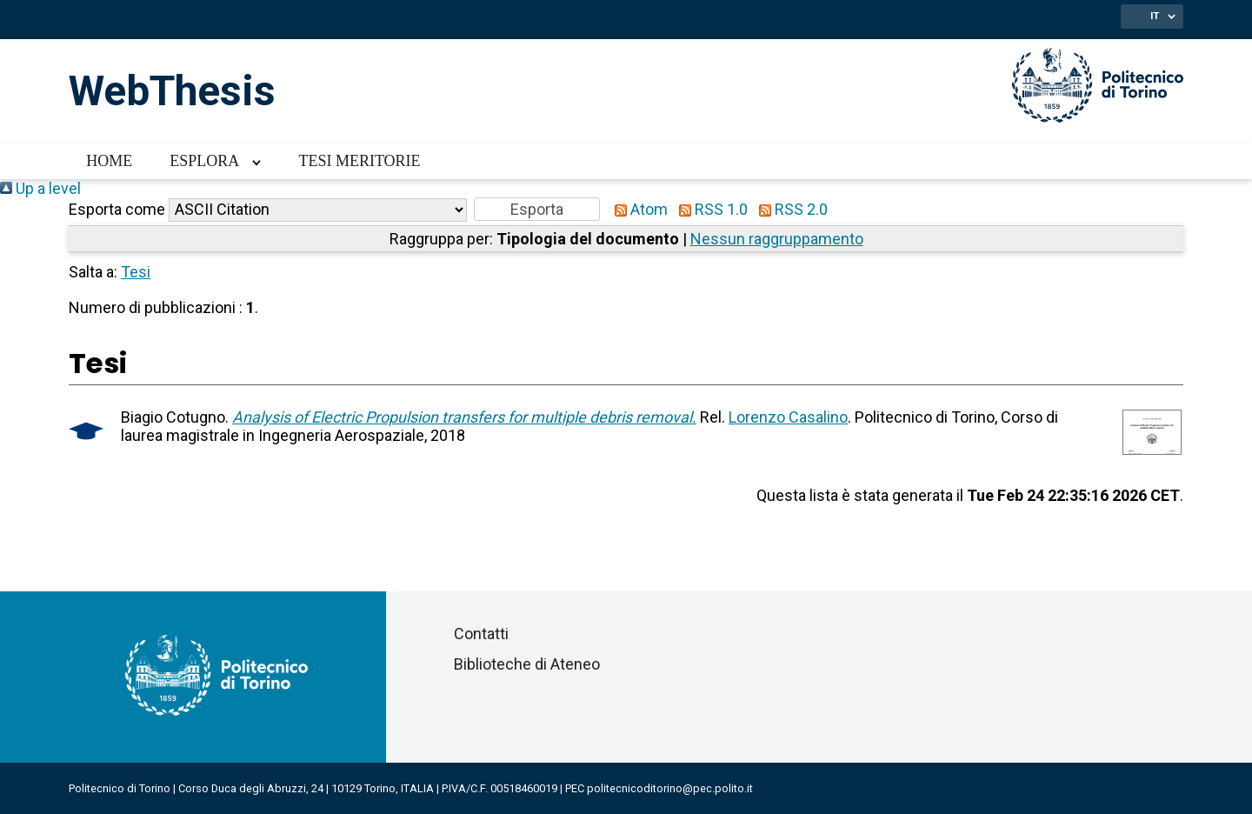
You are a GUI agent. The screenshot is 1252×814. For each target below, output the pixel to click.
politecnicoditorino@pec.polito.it (670, 788)
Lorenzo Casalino (788, 417)
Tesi (135, 272)
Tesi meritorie (359, 161)
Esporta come (117, 209)
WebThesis (172, 91)
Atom (637, 209)
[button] (537, 209)
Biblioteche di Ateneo (527, 664)
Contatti (481, 633)
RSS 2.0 (789, 209)
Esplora (204, 161)
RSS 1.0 (709, 209)
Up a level (40, 188)
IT (1154, 16)
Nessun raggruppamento (776, 239)
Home (109, 161)
